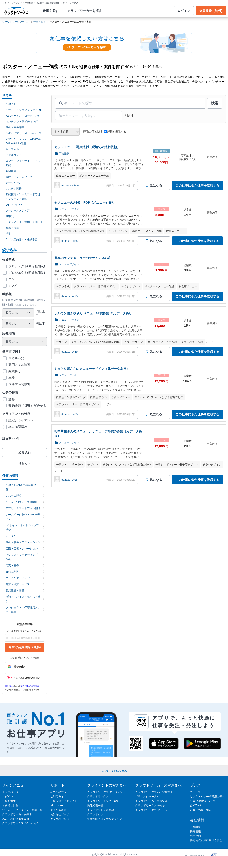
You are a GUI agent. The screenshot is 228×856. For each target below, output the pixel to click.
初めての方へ (58, 792)
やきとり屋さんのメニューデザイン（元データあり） (91, 368)
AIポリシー (56, 805)
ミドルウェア (14, 155)
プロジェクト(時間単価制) (26, 272)
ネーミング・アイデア (25, 578)
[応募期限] (24, 341)
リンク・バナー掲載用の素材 (207, 796)
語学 (8, 233)
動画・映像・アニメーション (25, 542)
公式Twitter (196, 805)
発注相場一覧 (95, 805)
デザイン (25, 536)
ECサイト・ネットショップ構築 (25, 527)
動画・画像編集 (15, 127)
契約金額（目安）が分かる (27, 405)
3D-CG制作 (25, 571)
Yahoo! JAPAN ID (22, 677)
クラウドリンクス (98, 796)
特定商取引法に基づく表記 (206, 840)
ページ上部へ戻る (114, 771)
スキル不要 (16, 358)
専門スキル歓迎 (19, 364)
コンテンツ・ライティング (22, 121)
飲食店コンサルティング (71, 397)
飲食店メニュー (65, 175)
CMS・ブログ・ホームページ (23, 133)
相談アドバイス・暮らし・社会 (25, 599)
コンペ (13, 279)
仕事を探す (50, 11)
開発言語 (11, 171)
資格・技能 (12, 227)
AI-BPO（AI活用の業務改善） (25, 487)
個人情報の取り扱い (30, 686)
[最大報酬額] (18, 323)
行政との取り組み (200, 810)
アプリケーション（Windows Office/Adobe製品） (23, 141)
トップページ (10, 792)
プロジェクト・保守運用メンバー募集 (25, 610)
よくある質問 (58, 810)
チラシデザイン (118, 231)
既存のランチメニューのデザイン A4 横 (82, 258)
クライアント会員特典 (100, 810)
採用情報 (195, 831)
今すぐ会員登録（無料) (24, 647)
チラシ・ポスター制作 (69, 464)
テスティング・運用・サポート (24, 222)
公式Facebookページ (202, 801)
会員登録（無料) (210, 11)
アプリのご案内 (59, 818)
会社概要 (195, 827)
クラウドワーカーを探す (84, 11)
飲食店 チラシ (98, 397)
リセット (24, 463)
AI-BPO (10, 104)
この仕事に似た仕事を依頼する (197, 185)
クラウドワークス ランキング (20, 823)
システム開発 (14, 188)
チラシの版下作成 (192, 341)
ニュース (195, 792)
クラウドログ (95, 814)
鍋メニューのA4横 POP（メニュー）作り (84, 202)
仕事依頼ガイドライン (63, 801)
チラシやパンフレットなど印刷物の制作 (80, 231)
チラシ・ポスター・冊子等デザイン (95, 286)
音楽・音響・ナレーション (25, 548)
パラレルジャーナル (147, 796)
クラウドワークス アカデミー (153, 810)
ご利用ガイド (58, 796)
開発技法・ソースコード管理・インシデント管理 (24, 196)
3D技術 (10, 216)
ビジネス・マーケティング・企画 (25, 557)
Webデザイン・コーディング (23, 115)
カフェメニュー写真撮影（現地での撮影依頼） (87, 147)
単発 (11, 377)
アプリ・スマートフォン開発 (25, 508)
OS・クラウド (14, 204)
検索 (214, 103)
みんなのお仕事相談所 (15, 818)
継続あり (14, 371)
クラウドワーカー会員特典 (151, 801)
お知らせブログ (59, 814)
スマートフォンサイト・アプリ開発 (24, 163)
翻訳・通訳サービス (25, 584)
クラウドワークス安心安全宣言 (154, 792)
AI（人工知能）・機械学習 (22, 239)
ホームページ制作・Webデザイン (25, 517)
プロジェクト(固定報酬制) (26, 266)
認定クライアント (21, 420)
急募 (11, 399)
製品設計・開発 (25, 590)
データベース (14, 182)
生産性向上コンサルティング (104, 818)
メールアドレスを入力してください (24, 631)
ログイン (183, 11)
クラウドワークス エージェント (106, 792)
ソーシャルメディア (18, 210)
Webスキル (12, 149)
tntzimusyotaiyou (71, 185)
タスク (13, 285)
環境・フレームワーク (19, 177)
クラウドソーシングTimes (102, 801)
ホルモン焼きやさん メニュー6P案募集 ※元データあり (93, 313)
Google (15, 666)
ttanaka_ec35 (69, 240)
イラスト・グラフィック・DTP (24, 109)
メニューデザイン (69, 209)
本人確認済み (17, 427)
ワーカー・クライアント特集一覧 (22, 810)
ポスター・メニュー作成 (94, 175)
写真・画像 (25, 565)
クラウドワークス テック (150, 805)
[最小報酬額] (18, 312)
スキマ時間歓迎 (19, 384)
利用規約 (9, 686)
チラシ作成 (63, 286)
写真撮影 (64, 153)
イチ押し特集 (10, 805)
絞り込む (24, 452)
